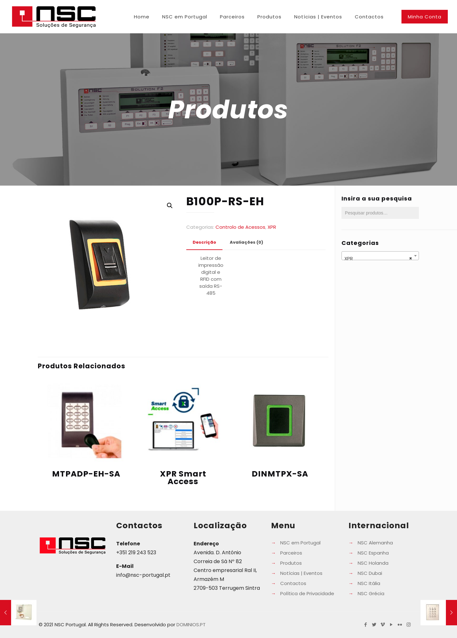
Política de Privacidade (307, 593)
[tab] (204, 242)
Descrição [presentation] (204, 242)
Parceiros (291, 552)
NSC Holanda (373, 563)
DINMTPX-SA (280, 473)
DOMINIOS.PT (191, 624)
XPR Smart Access (183, 477)
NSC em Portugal (300, 542)
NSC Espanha (373, 552)
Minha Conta (424, 16)
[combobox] (380, 255)
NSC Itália (369, 583)
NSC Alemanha (375, 542)
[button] (170, 205)
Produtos (291, 563)
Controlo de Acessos (240, 227)
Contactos (293, 583)
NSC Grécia (371, 593)
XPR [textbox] (378, 258)
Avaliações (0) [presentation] (246, 242)
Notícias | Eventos (301, 573)
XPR (272, 227)
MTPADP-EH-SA (86, 473)
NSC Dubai (370, 573)
